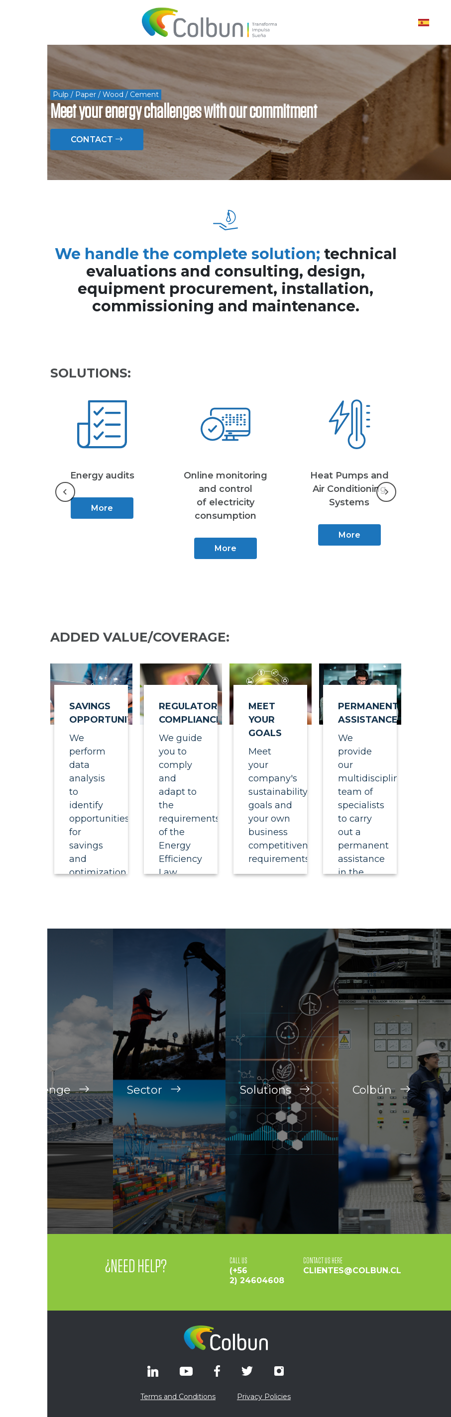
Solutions (275, 1096)
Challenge (52, 1096)
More (102, 508)
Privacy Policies (264, 1396)
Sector (154, 1096)
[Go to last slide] (65, 492)
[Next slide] (386, 492)
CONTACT (97, 139)
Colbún (381, 1096)
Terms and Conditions (178, 1396)
